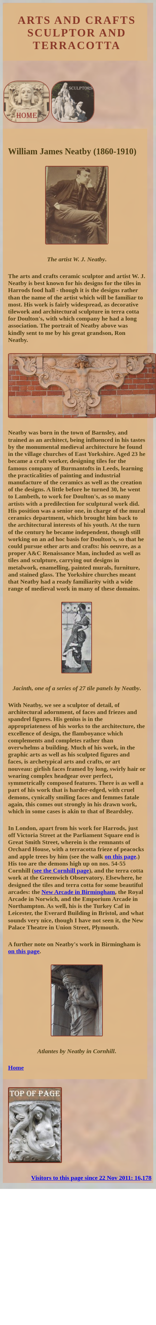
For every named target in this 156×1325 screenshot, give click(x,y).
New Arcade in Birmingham (78, 891)
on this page (120, 856)
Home (16, 1067)
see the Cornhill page (61, 870)
